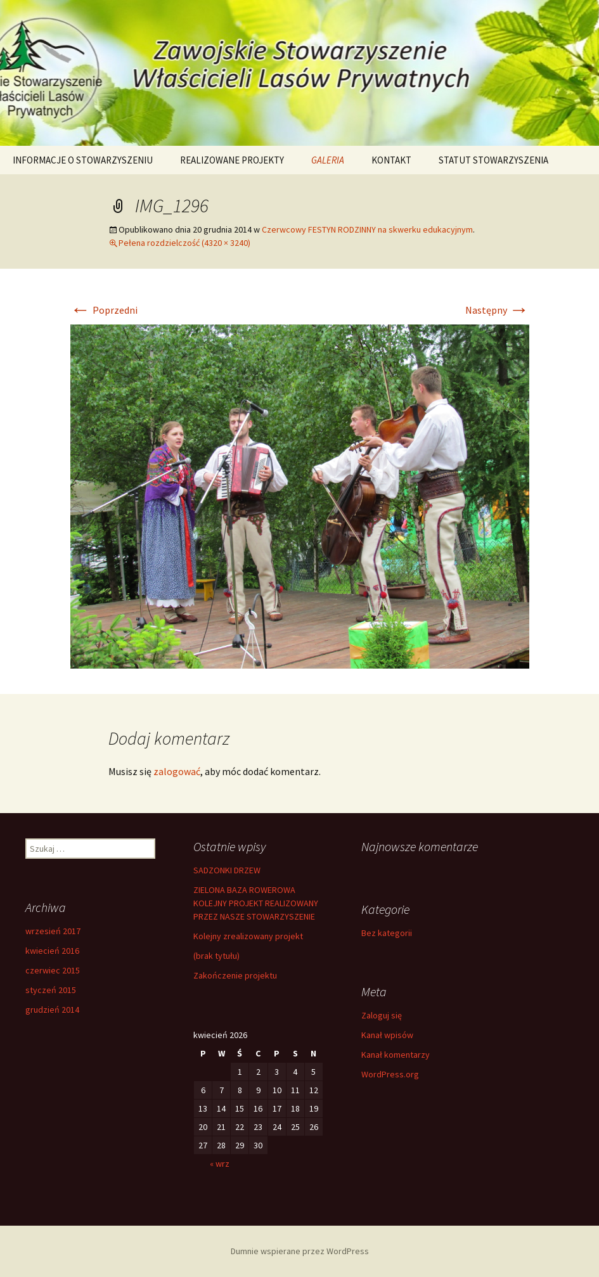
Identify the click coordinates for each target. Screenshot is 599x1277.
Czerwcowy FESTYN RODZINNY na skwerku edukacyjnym (367, 229)
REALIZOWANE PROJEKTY (232, 160)
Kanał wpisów (387, 1035)
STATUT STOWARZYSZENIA (493, 160)
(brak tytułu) (216, 955)
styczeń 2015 (50, 990)
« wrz (219, 1163)
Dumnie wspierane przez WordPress (300, 1251)
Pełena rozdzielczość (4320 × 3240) (184, 242)
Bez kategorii (386, 933)
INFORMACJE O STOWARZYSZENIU (83, 160)
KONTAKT (391, 160)
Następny (497, 310)
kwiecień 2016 (52, 950)
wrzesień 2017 (53, 931)
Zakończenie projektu (235, 975)
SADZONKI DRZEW (227, 870)
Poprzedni (104, 310)
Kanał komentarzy (395, 1054)
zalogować (176, 771)
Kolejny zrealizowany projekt (248, 936)
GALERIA (327, 160)
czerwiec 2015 (52, 970)
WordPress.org (390, 1074)
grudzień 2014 (52, 1009)
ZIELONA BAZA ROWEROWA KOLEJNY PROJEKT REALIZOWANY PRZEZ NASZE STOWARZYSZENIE (255, 903)
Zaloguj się (381, 1015)
